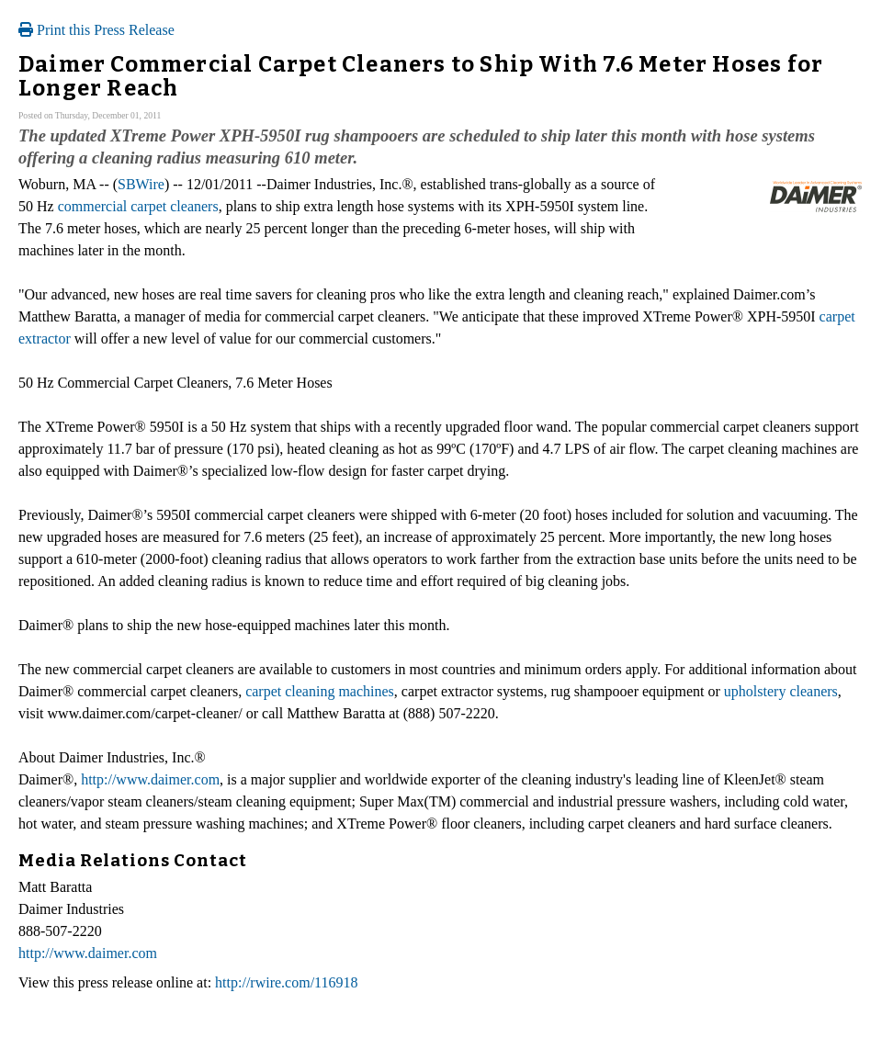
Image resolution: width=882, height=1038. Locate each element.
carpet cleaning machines (319, 691)
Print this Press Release (96, 30)
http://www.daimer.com (150, 779)
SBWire (141, 184)
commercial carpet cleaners (138, 206)
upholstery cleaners (781, 691)
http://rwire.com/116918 (286, 982)
